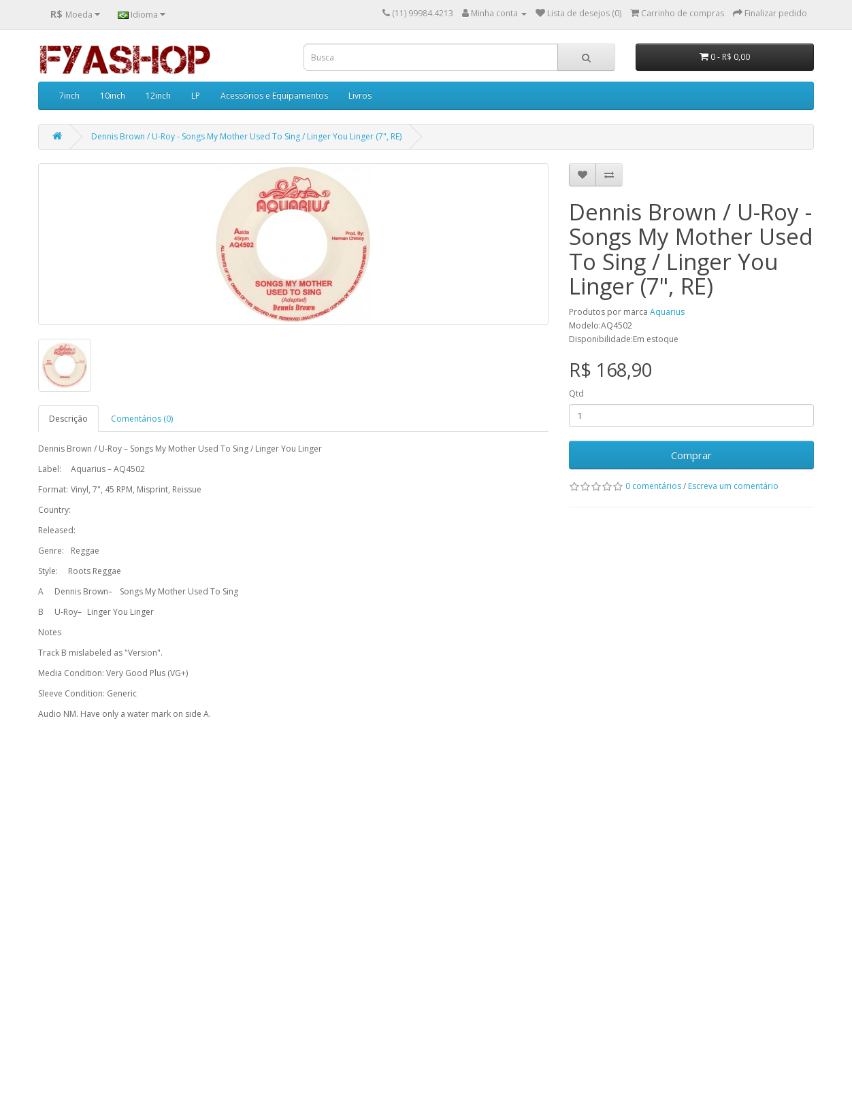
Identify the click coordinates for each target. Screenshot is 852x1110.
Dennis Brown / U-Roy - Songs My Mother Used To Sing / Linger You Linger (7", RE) (246, 136)
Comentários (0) (142, 418)
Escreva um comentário (733, 486)
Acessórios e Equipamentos (274, 95)
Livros (360, 95)
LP (195, 95)
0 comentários (653, 486)
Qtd (576, 393)
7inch (69, 95)
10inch (112, 95)
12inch (158, 95)
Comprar (691, 455)
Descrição (68, 418)
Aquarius (667, 312)
